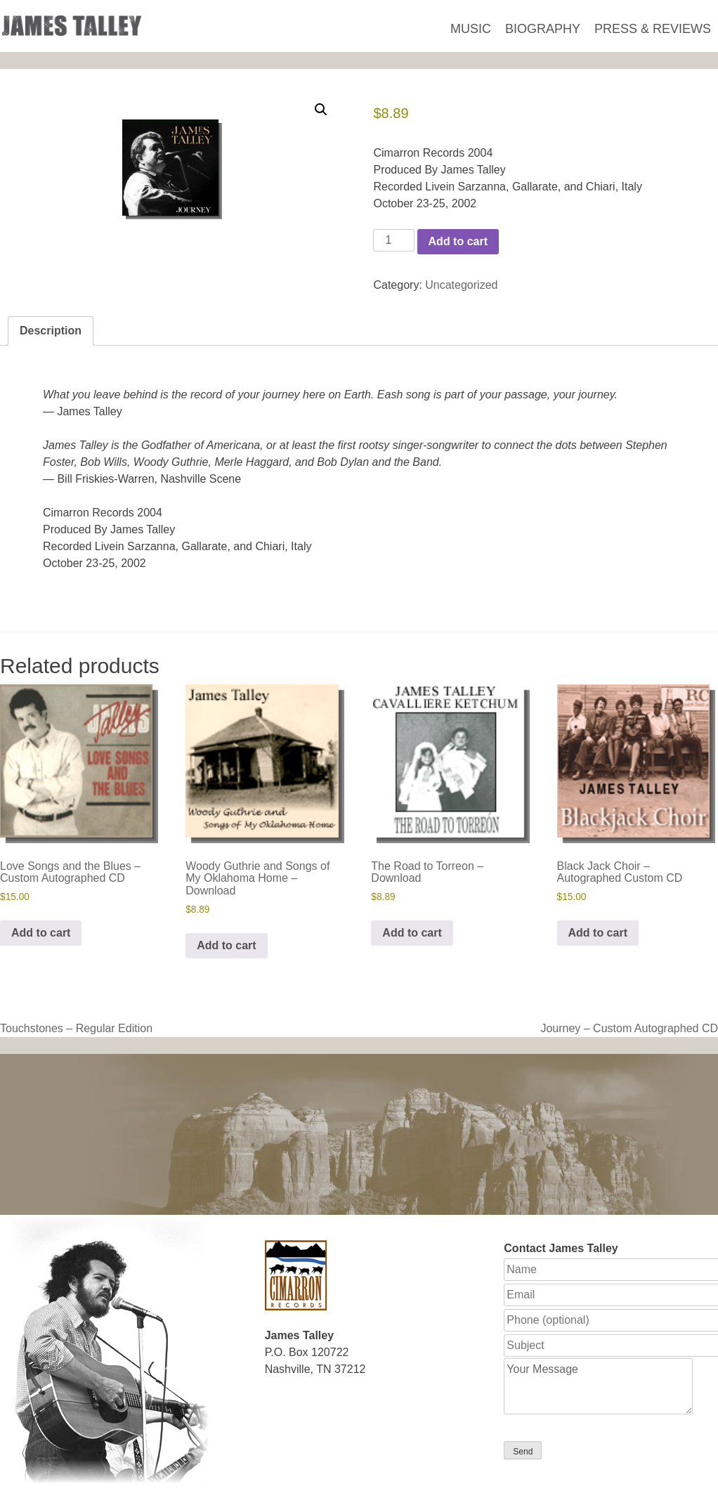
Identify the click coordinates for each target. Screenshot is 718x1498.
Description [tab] (50, 331)
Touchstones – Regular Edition (76, 1028)
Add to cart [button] (40, 933)
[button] (321, 109)
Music (470, 29)
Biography (542, 29)
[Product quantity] (393, 240)
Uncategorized (461, 285)
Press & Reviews (652, 29)
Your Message (598, 1386)
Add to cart (458, 241)
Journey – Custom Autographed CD (629, 1028)
